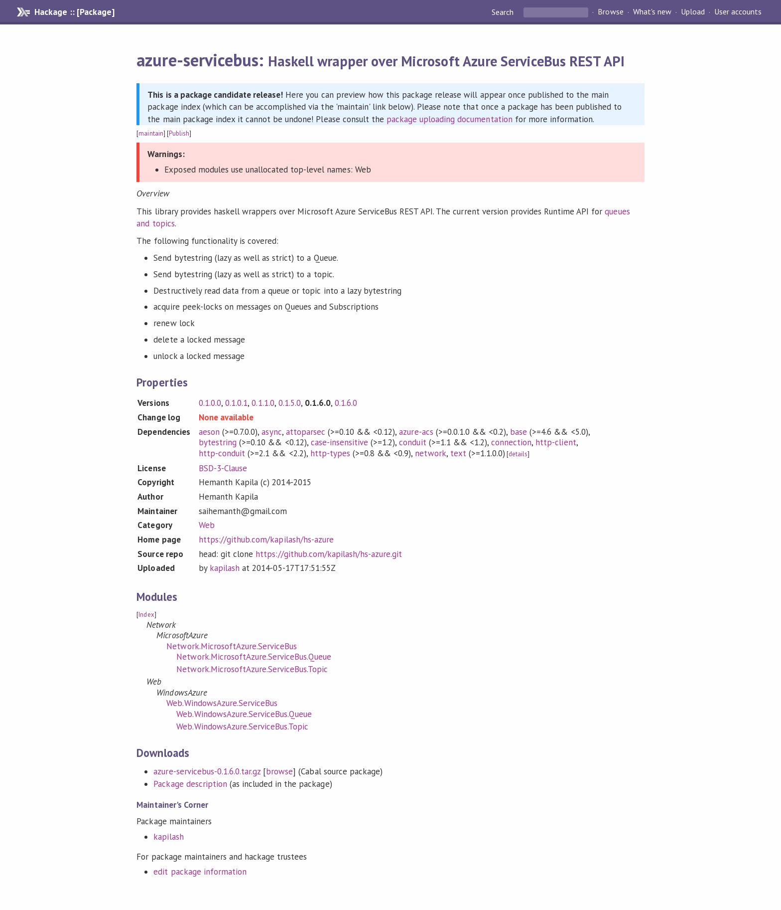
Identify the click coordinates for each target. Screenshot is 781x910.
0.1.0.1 (236, 402)
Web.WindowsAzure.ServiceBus (221, 703)
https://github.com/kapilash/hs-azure (266, 539)
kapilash (225, 567)
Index (146, 614)
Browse (610, 12)
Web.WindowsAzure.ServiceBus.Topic (242, 726)
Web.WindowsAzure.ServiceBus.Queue (244, 714)
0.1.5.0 (289, 402)
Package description (190, 783)
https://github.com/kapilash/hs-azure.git (329, 553)
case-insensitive (339, 442)
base (518, 431)
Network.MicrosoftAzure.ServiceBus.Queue (253, 656)
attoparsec (305, 431)
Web (207, 525)
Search (504, 12)
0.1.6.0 (346, 402)
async (271, 431)
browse (279, 771)
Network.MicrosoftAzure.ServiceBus (231, 646)
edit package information (200, 871)
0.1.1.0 (263, 402)
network (430, 453)
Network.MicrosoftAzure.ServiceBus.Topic (252, 669)
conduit (412, 442)
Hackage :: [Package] (74, 11)
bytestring (218, 442)
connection (511, 442)
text (458, 453)
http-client (555, 442)
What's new (652, 12)
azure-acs (416, 431)
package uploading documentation (450, 119)
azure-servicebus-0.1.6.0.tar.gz (206, 771)
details (518, 454)
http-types (330, 453)
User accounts (738, 12)
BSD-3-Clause (223, 468)
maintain (150, 133)
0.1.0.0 (210, 402)
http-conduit (222, 453)
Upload (693, 12)
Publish (179, 133)
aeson (209, 431)
